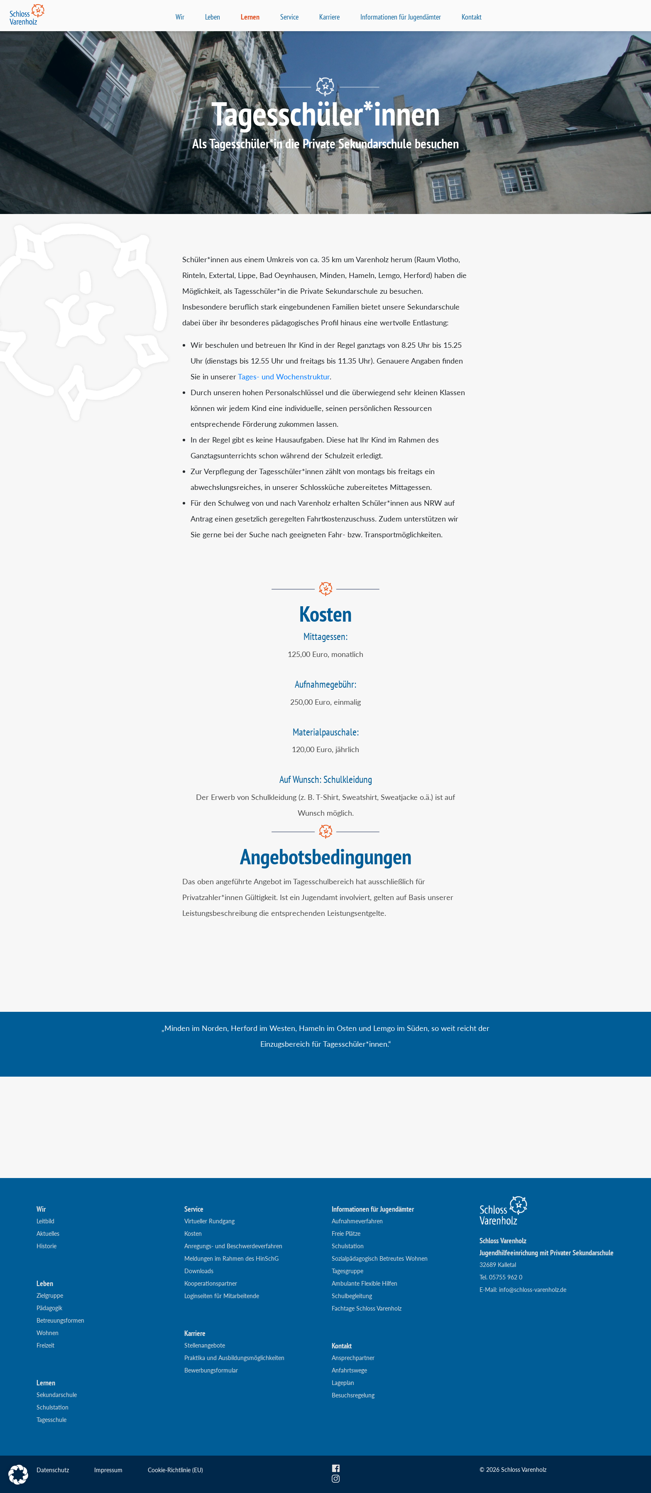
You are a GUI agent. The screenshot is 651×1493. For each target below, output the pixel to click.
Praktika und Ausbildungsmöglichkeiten (234, 1357)
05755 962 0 (505, 1277)
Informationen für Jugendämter (400, 17)
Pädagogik (49, 1307)
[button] (18, 1474)
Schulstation (53, 1407)
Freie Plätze (346, 1233)
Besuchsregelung (353, 1395)
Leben (212, 17)
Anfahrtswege (349, 1370)
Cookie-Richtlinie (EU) (175, 1469)
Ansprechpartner (353, 1357)
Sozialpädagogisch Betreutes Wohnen (380, 1258)
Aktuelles (48, 1233)
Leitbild (45, 1221)
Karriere (329, 17)
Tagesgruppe (347, 1270)
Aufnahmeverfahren (357, 1221)
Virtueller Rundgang (209, 1221)
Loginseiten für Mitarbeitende (221, 1295)
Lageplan (343, 1382)
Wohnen (48, 1332)
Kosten (193, 1233)
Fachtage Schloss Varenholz (366, 1308)
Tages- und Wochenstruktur (284, 376)
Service (289, 17)
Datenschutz (53, 1469)
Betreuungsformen (60, 1320)
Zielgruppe (50, 1295)
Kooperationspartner (210, 1283)
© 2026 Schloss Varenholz (513, 1469)
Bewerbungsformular (211, 1370)
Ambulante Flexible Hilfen (364, 1283)
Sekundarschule (57, 1394)
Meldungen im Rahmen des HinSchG (231, 1258)
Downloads (198, 1270)
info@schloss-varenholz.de (532, 1289)
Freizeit (45, 1345)
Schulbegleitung (352, 1295)
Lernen (250, 17)
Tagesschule (51, 1419)
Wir (180, 17)
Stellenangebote (204, 1345)
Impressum (108, 1469)
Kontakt (472, 17)
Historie (46, 1245)
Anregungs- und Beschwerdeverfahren (233, 1245)
